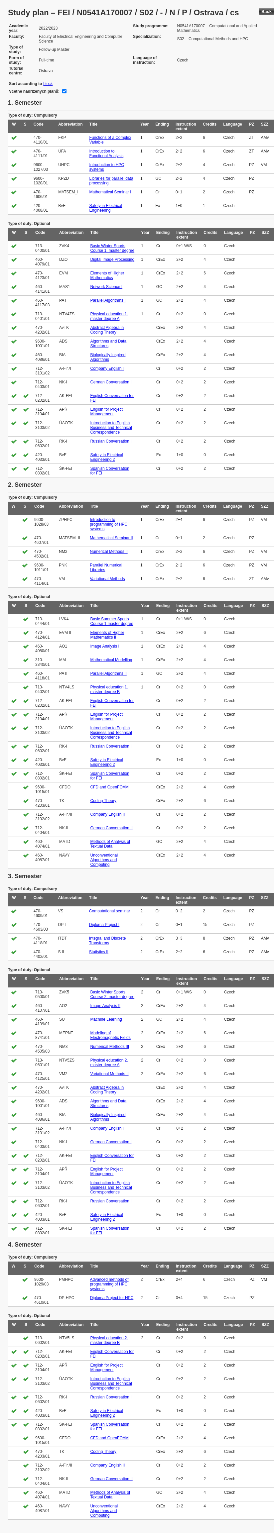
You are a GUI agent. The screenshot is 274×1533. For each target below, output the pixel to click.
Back (266, 11)
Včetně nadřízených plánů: (34, 91)
